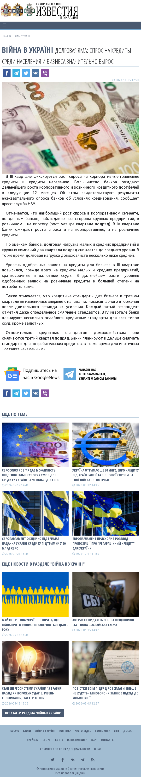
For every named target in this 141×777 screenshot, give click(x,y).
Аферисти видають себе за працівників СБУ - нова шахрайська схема (103, 622)
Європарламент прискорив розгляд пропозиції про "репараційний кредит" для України (103, 543)
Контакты (107, 740)
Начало (14, 731)
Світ (116, 731)
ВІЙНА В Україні (27, 50)
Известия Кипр (77, 740)
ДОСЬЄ (127, 731)
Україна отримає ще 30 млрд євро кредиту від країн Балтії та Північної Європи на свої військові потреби (105, 475)
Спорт (46, 740)
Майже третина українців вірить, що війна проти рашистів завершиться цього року (35, 625)
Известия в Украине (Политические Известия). (72, 768)
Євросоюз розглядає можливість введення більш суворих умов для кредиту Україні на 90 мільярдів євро (30, 475)
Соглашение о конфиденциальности (65, 749)
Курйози (33, 740)
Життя (58, 740)
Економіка (102, 731)
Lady (94, 740)
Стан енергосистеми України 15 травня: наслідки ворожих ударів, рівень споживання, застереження (32, 693)
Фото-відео (83, 731)
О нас (97, 749)
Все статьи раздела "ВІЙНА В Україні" (33, 713)
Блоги (27, 731)
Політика (65, 731)
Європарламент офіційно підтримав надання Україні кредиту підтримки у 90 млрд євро (33, 543)
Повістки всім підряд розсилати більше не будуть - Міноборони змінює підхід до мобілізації (105, 693)
